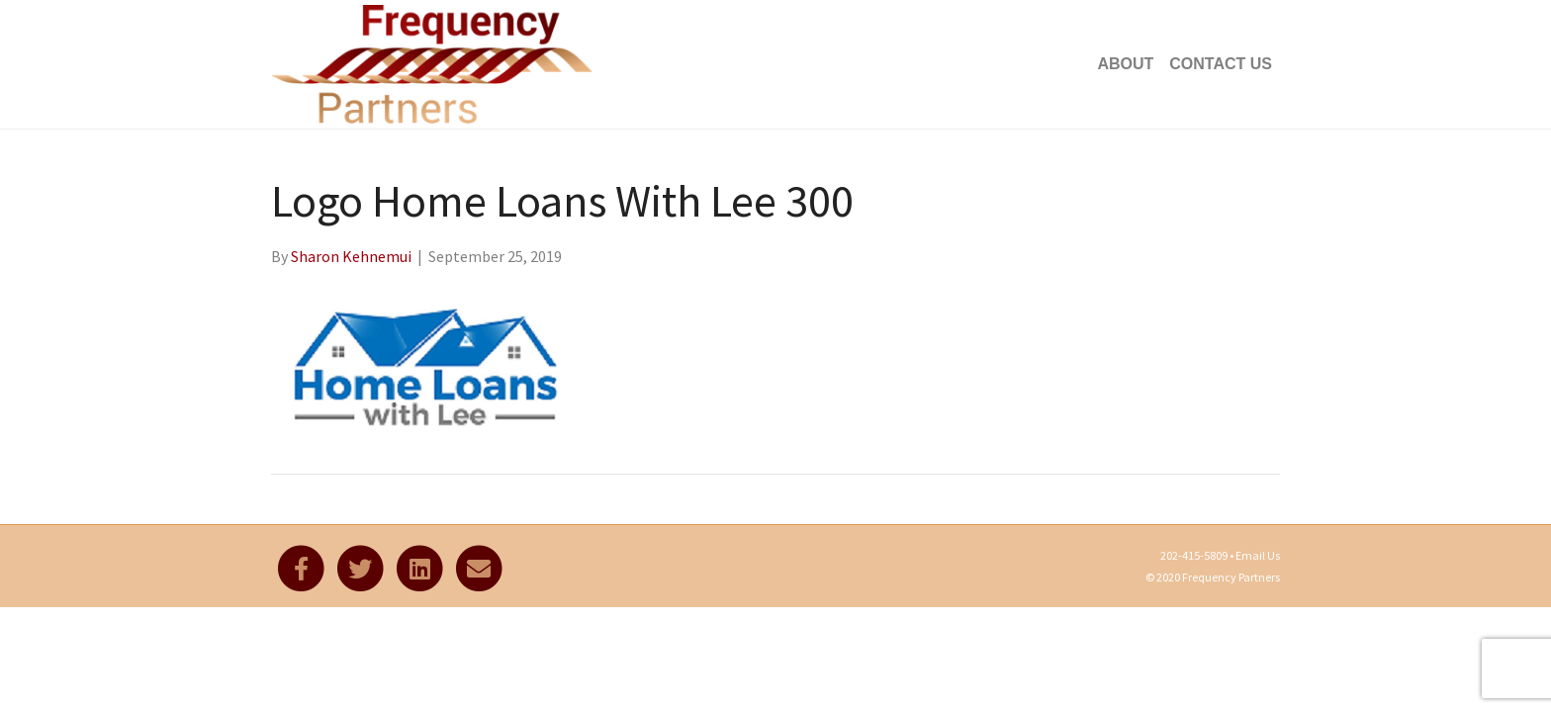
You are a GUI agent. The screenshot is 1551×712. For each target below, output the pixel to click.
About (1125, 63)
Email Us (1257, 555)
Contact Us (1220, 63)
